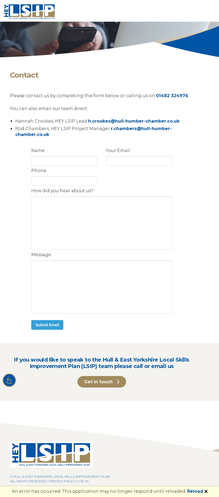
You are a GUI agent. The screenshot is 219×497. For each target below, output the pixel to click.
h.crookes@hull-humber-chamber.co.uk (133, 121)
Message (41, 254)
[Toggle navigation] (207, 11)
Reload (195, 491)
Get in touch (98, 381)
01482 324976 (172, 95)
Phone (38, 170)
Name (38, 150)
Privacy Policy (62, 481)
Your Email (118, 150)
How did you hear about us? (62, 190)
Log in (83, 481)
